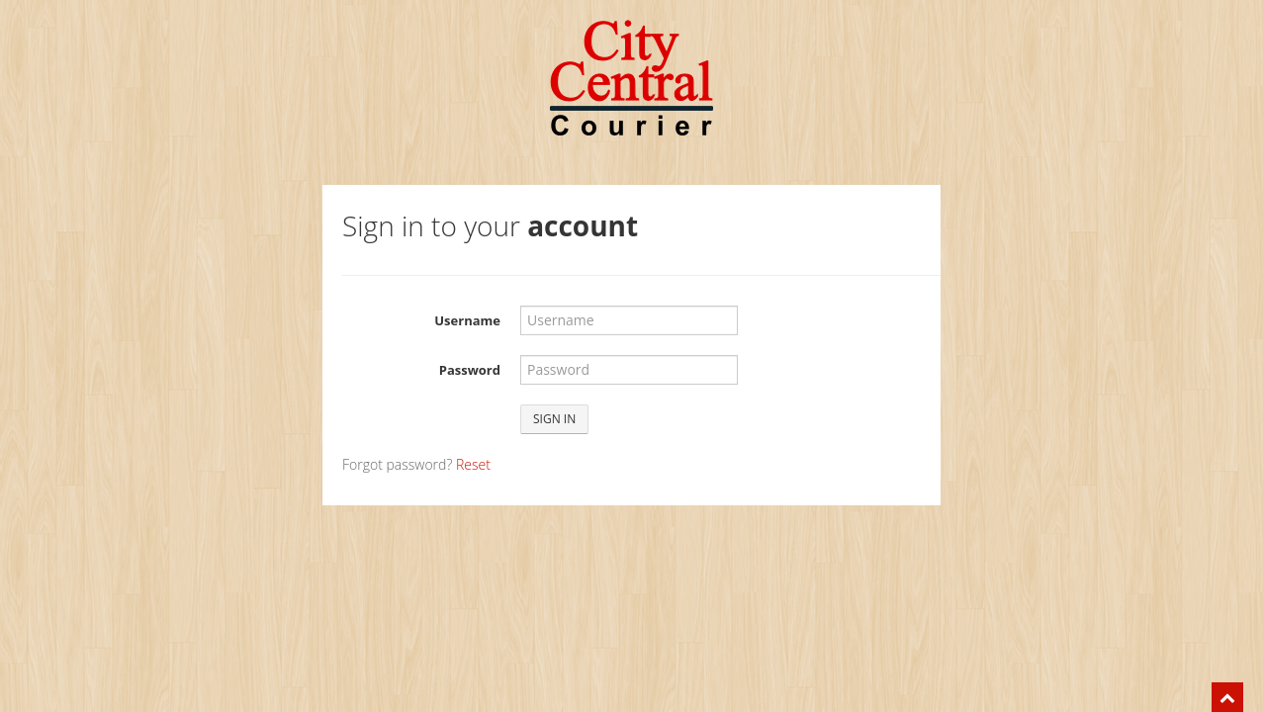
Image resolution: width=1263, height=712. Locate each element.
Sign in (554, 418)
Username (467, 320)
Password (469, 370)
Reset (473, 464)
